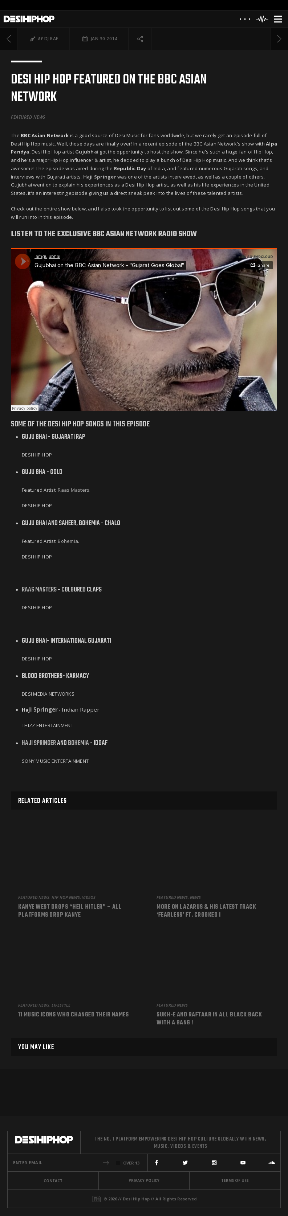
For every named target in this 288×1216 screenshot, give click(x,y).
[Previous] (9, 39)
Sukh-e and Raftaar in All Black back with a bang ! (209, 1019)
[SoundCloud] (271, 1162)
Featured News (28, 117)
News (195, 897)
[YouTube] (243, 1162)
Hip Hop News (66, 897)
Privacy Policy (144, 1180)
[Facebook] (156, 1162)
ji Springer (43, 709)
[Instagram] (214, 1162)
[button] (106, 1163)
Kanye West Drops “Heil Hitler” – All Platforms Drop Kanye (70, 911)
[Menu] (278, 19)
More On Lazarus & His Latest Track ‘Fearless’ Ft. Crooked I (206, 911)
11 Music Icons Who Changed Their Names (73, 1015)
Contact (53, 1180)
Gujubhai (86, 151)
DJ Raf (51, 39)
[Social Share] (140, 39)
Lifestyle (61, 1005)
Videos (89, 897)
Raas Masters (73, 490)
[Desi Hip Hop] (29, 19)
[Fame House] (97, 1199)
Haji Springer (39, 743)
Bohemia (68, 541)
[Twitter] (185, 1162)
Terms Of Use (235, 1180)
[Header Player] (262, 19)
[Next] (279, 39)
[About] (245, 21)
